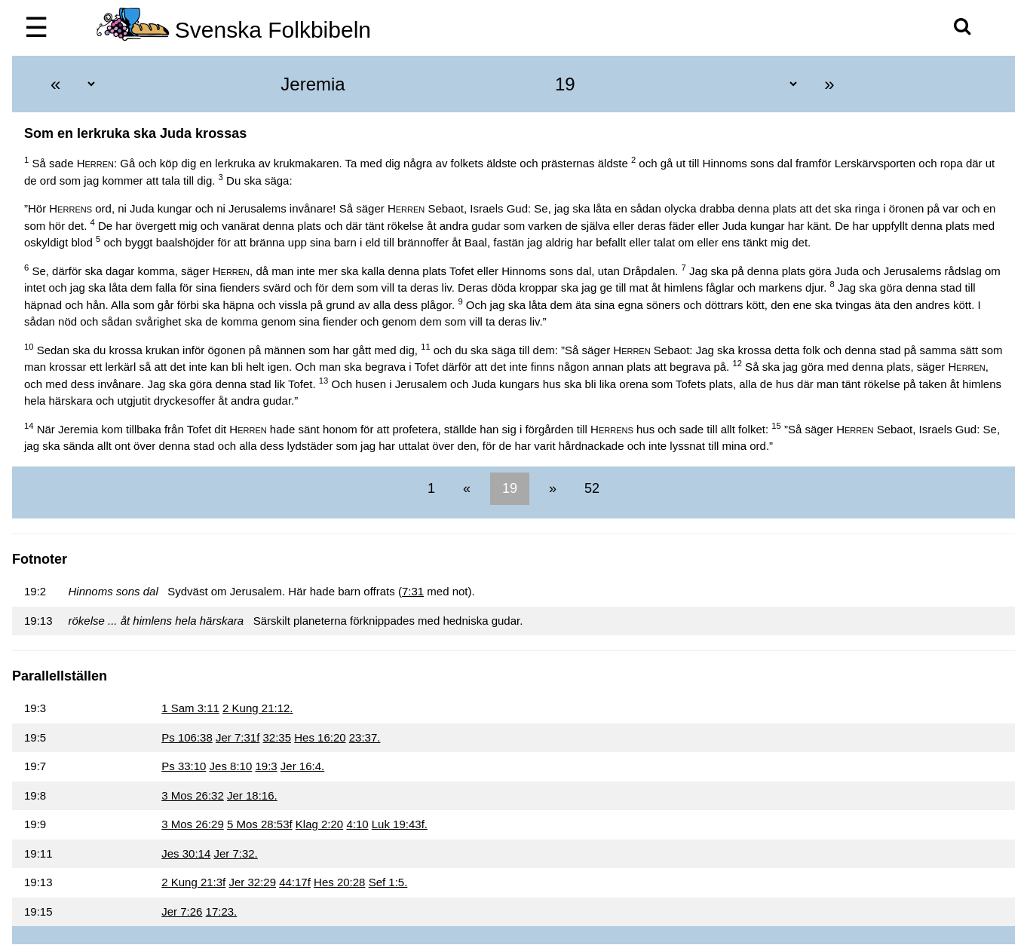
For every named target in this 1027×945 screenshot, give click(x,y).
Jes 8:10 (231, 766)
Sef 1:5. (388, 882)
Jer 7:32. (235, 853)
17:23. (222, 911)
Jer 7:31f (237, 737)
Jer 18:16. (252, 795)
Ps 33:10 (183, 766)
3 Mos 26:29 (192, 824)
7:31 (413, 591)
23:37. (365, 737)
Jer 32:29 (252, 882)
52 (590, 488)
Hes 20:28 (339, 882)
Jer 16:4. (302, 766)
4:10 (357, 824)
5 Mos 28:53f (260, 824)
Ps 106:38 (187, 737)
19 (509, 488)
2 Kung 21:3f (193, 882)
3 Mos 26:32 (192, 795)
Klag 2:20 (319, 824)
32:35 (276, 737)
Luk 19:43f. (400, 824)
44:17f (295, 882)
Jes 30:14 (185, 853)
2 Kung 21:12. (257, 708)
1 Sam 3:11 (190, 708)
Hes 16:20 (319, 737)
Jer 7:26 (181, 911)
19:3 (266, 766)
